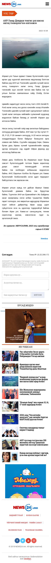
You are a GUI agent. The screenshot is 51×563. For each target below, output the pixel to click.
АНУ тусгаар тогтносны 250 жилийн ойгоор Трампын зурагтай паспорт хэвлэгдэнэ (34, 442)
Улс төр (8, 13)
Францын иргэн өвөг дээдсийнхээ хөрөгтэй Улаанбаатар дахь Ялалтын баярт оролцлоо (33, 366)
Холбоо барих (32, 515)
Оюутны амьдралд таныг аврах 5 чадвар (32, 429)
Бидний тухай (16, 515)
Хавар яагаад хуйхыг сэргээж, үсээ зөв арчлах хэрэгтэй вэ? (34, 454)
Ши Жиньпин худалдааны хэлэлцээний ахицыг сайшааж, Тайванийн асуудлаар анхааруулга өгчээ (34, 392)
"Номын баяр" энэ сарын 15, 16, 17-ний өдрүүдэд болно (34, 403)
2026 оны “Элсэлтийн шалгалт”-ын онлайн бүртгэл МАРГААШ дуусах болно (34, 417)
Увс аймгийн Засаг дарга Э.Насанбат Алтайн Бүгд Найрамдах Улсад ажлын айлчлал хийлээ (32, 354)
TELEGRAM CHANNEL (34, 530)
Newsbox (44, 238)
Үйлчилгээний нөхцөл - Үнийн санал (24, 523)
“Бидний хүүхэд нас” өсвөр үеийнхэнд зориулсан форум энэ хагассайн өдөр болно (34, 379)
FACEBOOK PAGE (15, 530)
